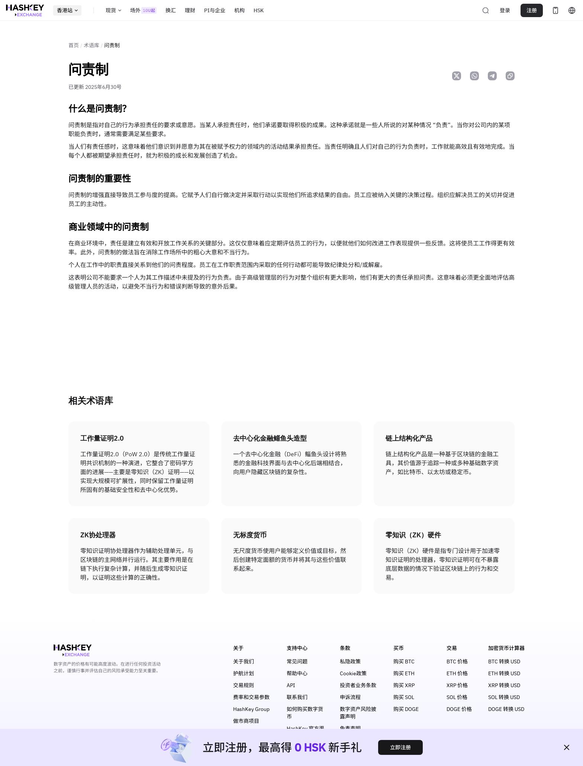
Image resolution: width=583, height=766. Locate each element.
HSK (259, 10)
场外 (143, 10)
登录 (505, 10)
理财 (190, 10)
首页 (73, 45)
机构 (239, 10)
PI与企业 (214, 10)
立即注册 (400, 747)
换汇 (170, 10)
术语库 (91, 45)
